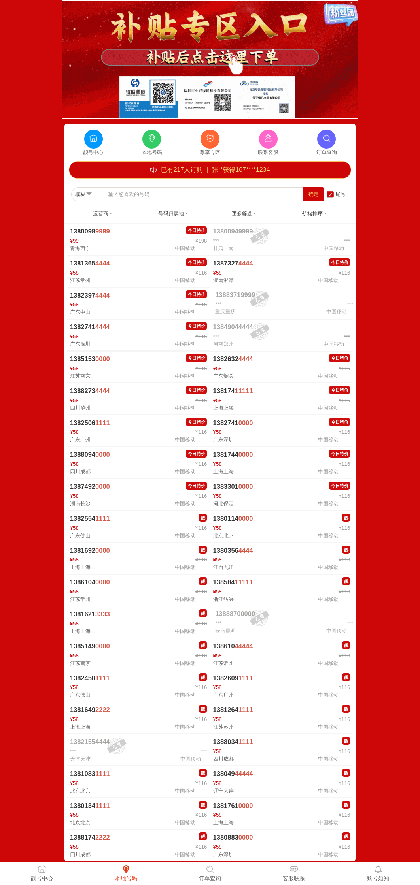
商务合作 (339, 8)
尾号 (340, 194)
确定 (313, 194)
